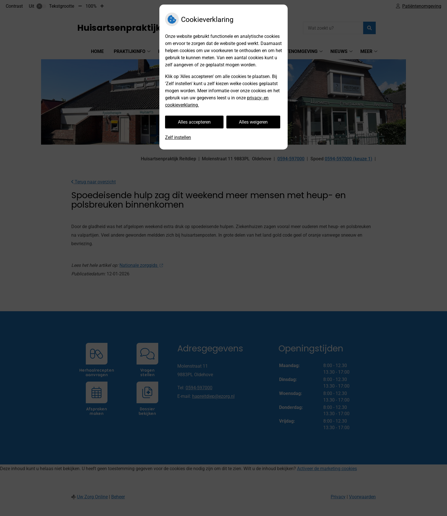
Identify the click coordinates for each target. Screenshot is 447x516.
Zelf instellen (178, 137)
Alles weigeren (253, 122)
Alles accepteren (194, 122)
